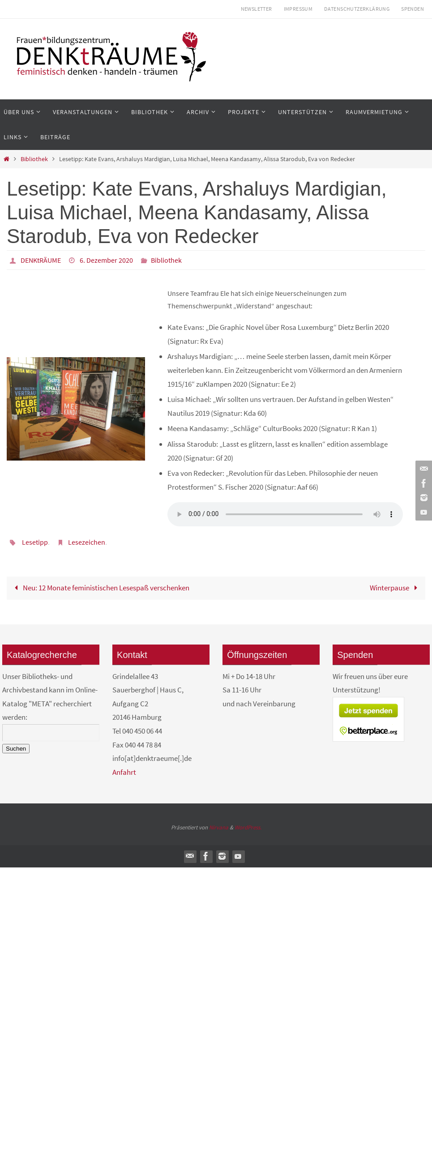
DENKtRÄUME (41, 260)
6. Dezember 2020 (106, 260)
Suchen (16, 748)
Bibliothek (34, 159)
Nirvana (218, 827)
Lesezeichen (86, 542)
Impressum (298, 8)
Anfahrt (124, 772)
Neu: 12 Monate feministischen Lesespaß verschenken (100, 588)
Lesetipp (35, 542)
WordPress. (248, 827)
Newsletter (256, 8)
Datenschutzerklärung (356, 8)
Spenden (412, 8)
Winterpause (395, 588)
